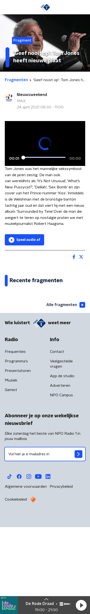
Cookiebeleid (16, 589)
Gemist (11, 480)
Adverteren (60, 475)
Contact (57, 442)
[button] (81, 605)
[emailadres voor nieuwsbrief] (45, 544)
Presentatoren (18, 461)
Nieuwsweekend (32, 95)
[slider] (44, 157)
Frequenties (15, 442)
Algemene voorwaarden (26, 576)
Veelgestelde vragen (61, 453)
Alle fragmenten (65, 395)
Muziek (11, 470)
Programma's (16, 451)
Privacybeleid (61, 576)
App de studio (62, 466)
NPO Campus (61, 485)
